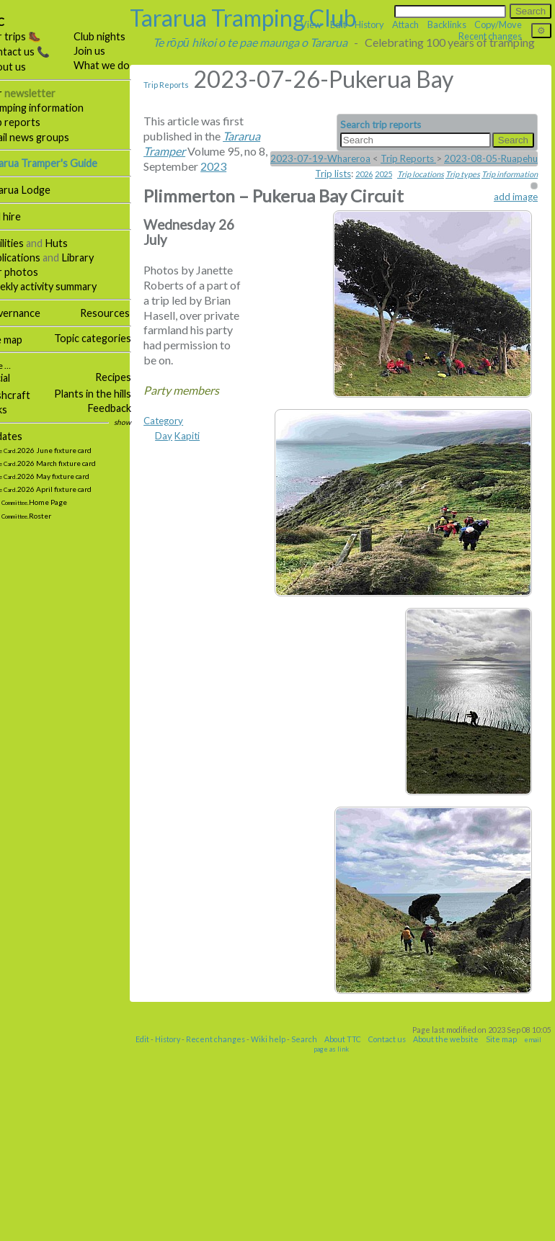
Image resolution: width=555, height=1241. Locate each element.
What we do (122, 65)
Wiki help (287, 1227)
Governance (32, 313)
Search (324, 1227)
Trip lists (333, 173)
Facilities (24, 243)
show (142, 422)
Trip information (509, 174)
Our (40, 93)
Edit (162, 1227)
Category (183, 1141)
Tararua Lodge (37, 190)
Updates (23, 436)
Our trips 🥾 (32, 36)
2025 (383, 174)
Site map (23, 339)
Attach (405, 24)
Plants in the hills (112, 393)
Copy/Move (498, 24)
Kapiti (207, 1156)
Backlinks (446, 24)
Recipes (133, 377)
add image (516, 196)
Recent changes (235, 1227)
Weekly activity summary (60, 286)
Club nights (120, 36)
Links (15, 409)
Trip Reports (186, 84)
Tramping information (54, 108)
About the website (465, 1227)
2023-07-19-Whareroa (320, 158)
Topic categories (112, 338)
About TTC (362, 1227)
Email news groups (46, 137)
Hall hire (22, 216)
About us (25, 67)
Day (183, 1156)
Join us (109, 51)
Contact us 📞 (37, 51)
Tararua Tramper (204, 151)
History (187, 1227)
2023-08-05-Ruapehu (491, 158)
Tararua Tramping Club (263, 18)
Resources (125, 313)
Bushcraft (27, 395)
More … (16, 365)
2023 (234, 181)
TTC (14, 22)
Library (97, 257)
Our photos (31, 272)
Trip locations (420, 174)
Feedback (129, 408)
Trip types (462, 174)
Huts (76, 243)
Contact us (406, 1227)
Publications (32, 257)
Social (17, 378)
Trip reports (32, 122)
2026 (364, 174)
